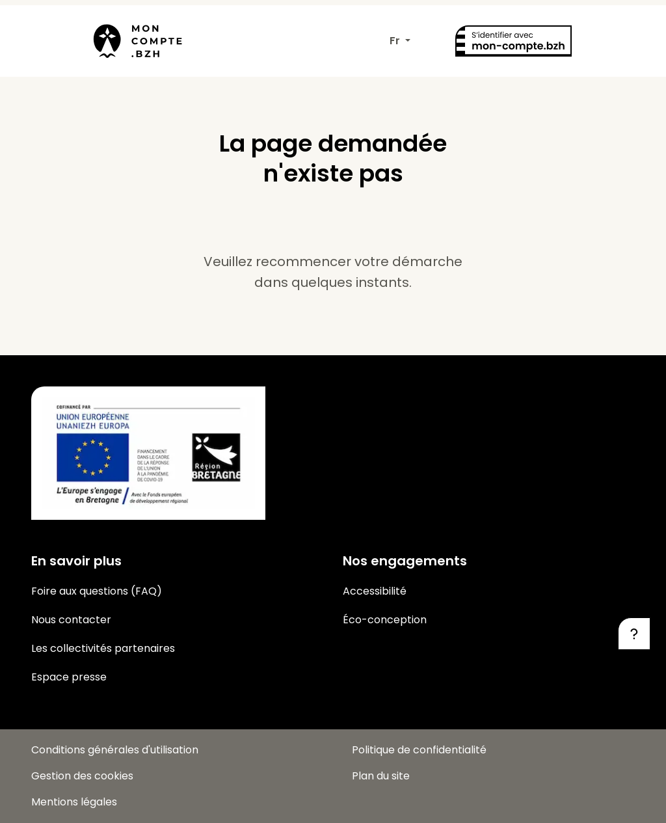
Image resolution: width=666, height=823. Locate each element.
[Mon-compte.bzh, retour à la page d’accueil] (135, 41)
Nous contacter (71, 619)
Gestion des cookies (82, 775)
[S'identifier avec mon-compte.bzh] (513, 41)
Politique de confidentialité (419, 749)
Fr (396, 40)
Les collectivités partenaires (103, 648)
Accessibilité (374, 591)
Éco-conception (385, 619)
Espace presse (69, 676)
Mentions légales (74, 801)
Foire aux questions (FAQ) (96, 591)
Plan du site (381, 775)
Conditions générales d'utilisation (114, 749)
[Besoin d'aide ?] (634, 633)
